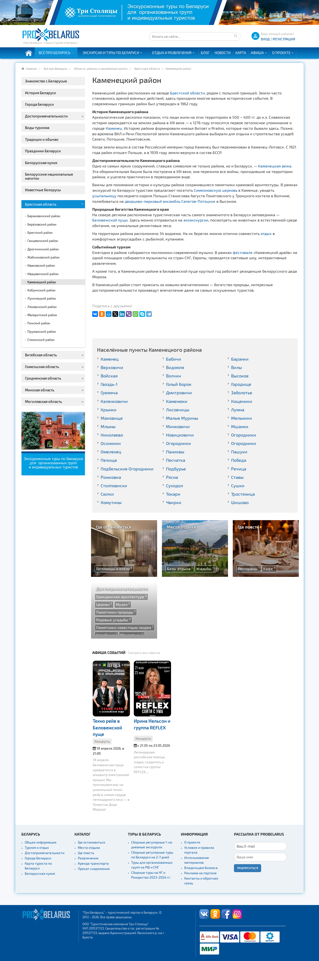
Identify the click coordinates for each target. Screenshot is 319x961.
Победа (238, 460)
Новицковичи (180, 434)
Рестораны (249, 568)
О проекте (281, 52)
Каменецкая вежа (274, 166)
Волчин (173, 375)
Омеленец (111, 451)
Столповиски (114, 485)
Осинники (111, 443)
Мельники (241, 418)
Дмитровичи (179, 392)
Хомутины (111, 502)
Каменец (114, 128)
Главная (31, 68)
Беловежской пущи (110, 220)
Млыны (108, 426)
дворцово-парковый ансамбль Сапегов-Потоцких (170, 201)
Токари (173, 494)
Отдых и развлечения (171, 52)
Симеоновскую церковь (215, 190)
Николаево (112, 434)
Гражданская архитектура (121, 596)
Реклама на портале (200, 873)
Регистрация (284, 39)
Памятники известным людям (124, 627)
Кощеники (241, 401)
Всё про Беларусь (54, 52)
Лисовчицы (177, 409)
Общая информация (40, 842)
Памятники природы (115, 612)
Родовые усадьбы (113, 619)
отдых (266, 233)
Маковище (112, 418)
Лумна (237, 409)
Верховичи (112, 367)
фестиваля (242, 252)
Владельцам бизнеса (201, 868)
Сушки (238, 485)
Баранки (240, 359)
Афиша (257, 52)
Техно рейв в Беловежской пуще (107, 727)
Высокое (240, 375)
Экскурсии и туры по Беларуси (111, 52)
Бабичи (173, 359)
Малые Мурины (182, 418)
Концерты (102, 741)
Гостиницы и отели (114, 568)
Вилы (236, 367)
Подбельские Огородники (127, 468)
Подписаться (247, 867)
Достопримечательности (44, 853)
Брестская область (147, 68)
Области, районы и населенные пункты (101, 68)
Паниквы (175, 451)
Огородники (243, 434)
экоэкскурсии (195, 220)
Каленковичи (114, 401)
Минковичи (178, 426)
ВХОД (265, 39)
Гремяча (109, 392)
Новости (223, 52)
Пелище (109, 460)
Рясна (172, 477)
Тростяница (243, 494)
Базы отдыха (180, 568)
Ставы (237, 477)
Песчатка (175, 460)
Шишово (240, 502)
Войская (109, 375)
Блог (205, 52)
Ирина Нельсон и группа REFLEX (152, 724)
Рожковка (111, 477)
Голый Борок (178, 384)
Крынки (109, 409)
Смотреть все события (144, 652)
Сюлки (107, 494)
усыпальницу (104, 195)
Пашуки (239, 451)
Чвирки (173, 502)
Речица (238, 468)
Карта (240, 52)
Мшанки (239, 426)
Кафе (269, 568)
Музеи (123, 604)
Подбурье (176, 468)
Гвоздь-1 (109, 384)
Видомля (175, 367)
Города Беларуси (38, 858)
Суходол (174, 485)
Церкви (104, 604)
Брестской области (187, 93)
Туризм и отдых (37, 847)
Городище (241, 384)
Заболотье (241, 392)
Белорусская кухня (40, 873)
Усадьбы (205, 568)
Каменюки (176, 401)
